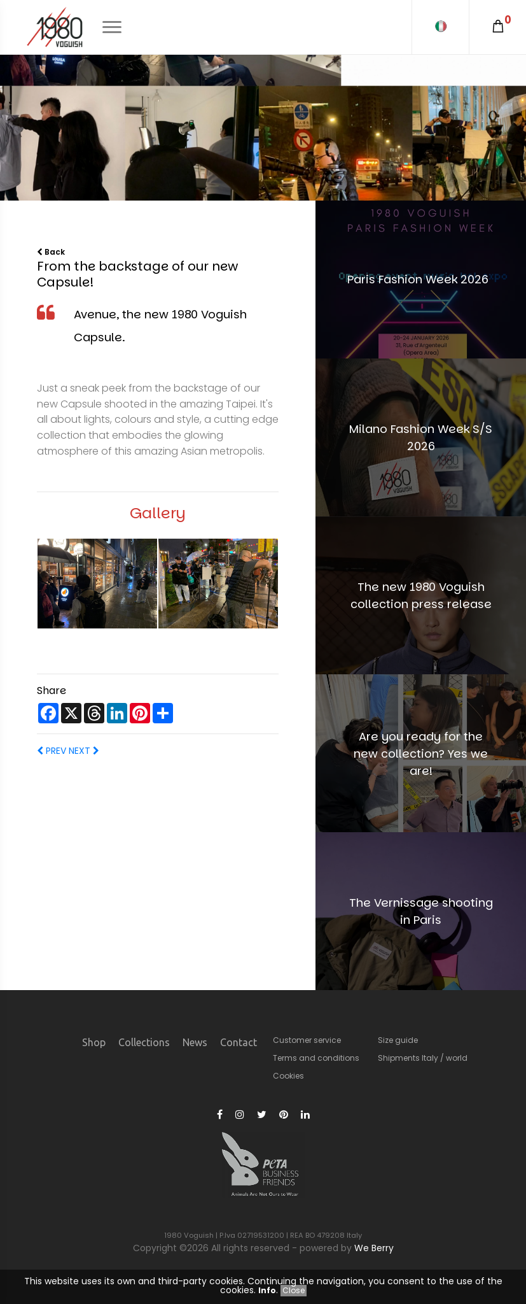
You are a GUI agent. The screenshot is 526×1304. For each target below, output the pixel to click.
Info (267, 1290)
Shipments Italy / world (422, 1057)
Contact (238, 1042)
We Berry (374, 1248)
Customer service (307, 1040)
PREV (51, 750)
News (195, 1042)
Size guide (398, 1040)
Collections (144, 1042)
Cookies (288, 1075)
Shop (94, 1042)
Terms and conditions (316, 1057)
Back (51, 251)
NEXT (82, 750)
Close (293, 1290)
